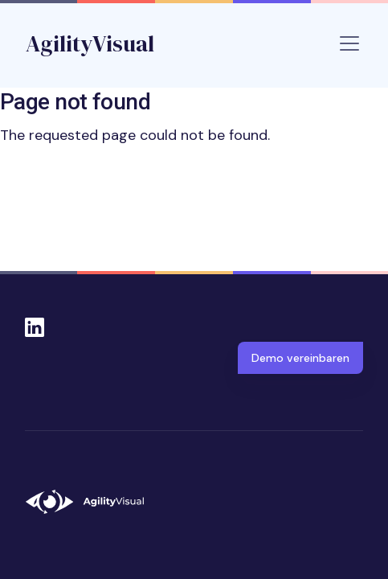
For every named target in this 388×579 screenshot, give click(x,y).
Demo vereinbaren (300, 358)
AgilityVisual (90, 43)
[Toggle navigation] (349, 43)
